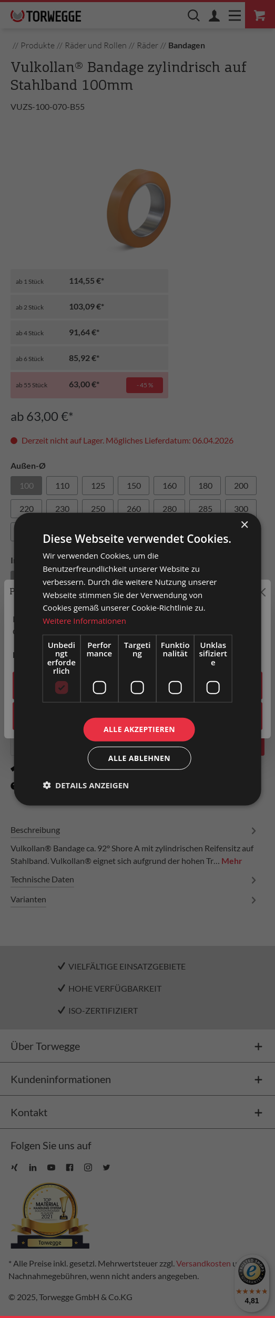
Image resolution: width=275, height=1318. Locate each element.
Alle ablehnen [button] (139, 758)
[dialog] (137, 659)
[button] (86, 784)
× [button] (244, 525)
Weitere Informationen (84, 620)
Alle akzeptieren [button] (139, 729)
